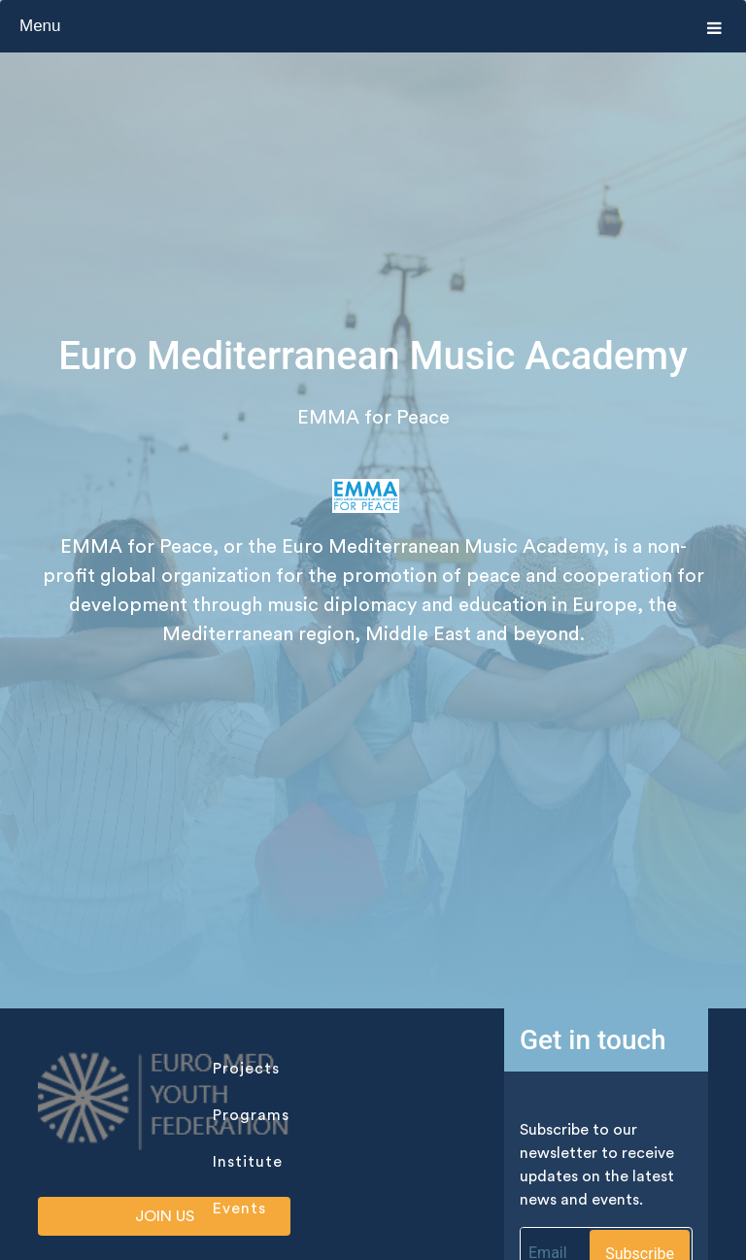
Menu (370, 26)
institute (248, 1162)
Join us (164, 1216)
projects (246, 1068)
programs (251, 1115)
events (239, 1208)
